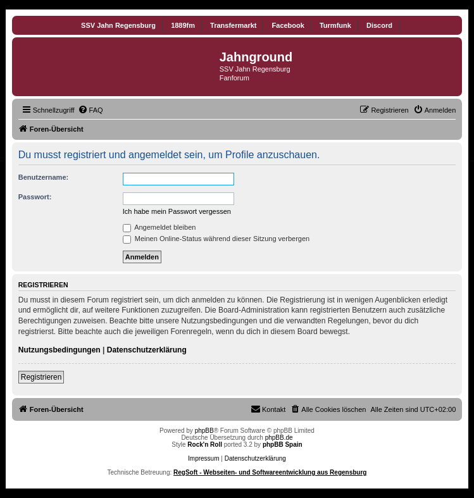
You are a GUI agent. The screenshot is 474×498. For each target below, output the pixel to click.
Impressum (203, 458)
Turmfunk (335, 25)
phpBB (204, 430)
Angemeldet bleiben (159, 227)
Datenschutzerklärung (147, 349)
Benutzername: (43, 177)
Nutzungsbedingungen (59, 349)
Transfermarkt (233, 25)
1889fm (183, 25)
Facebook (288, 25)
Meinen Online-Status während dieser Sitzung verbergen (216, 238)
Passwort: (35, 197)
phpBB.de (279, 437)
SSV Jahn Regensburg (118, 25)
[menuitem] (90, 110)
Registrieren (41, 377)
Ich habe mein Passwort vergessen (177, 211)
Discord (379, 25)
